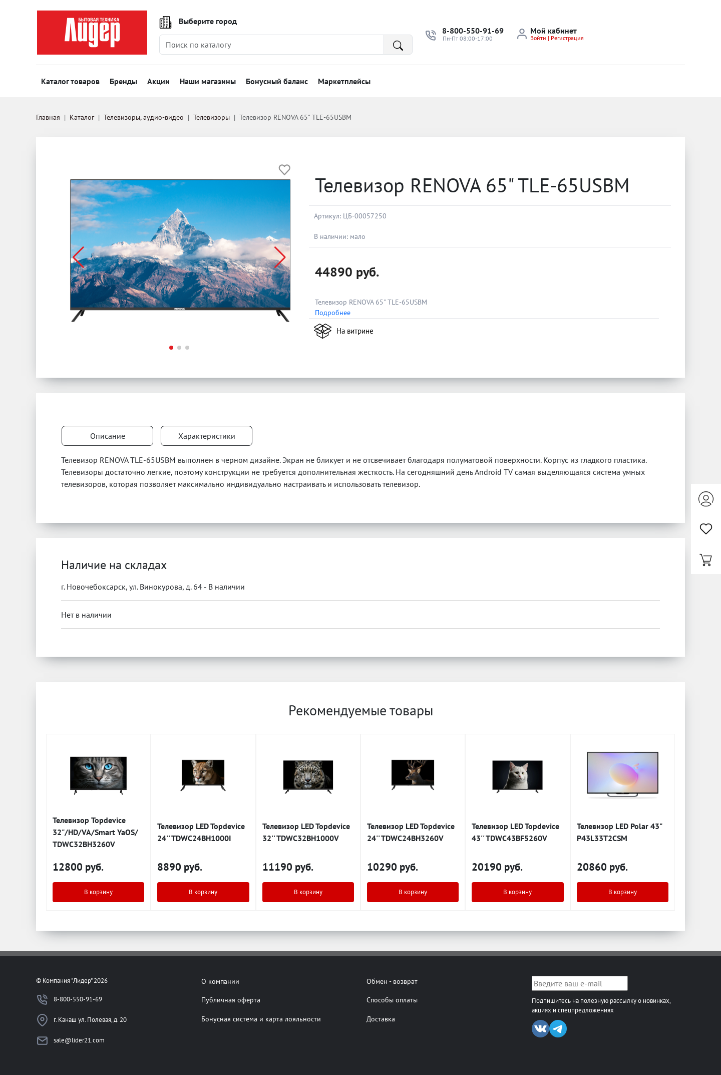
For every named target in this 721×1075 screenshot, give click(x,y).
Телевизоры (211, 117)
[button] (280, 257)
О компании (220, 981)
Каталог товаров (70, 81)
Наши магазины (208, 81)
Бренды (123, 81)
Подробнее (332, 312)
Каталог (82, 117)
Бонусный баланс (277, 81)
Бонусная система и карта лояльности (261, 1018)
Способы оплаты (392, 999)
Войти (538, 38)
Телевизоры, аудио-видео (144, 117)
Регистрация (567, 38)
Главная (48, 117)
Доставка (381, 1018)
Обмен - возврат (392, 981)
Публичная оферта (230, 999)
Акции (158, 81)
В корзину (98, 892)
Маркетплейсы (344, 81)
